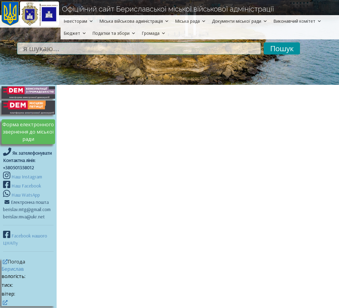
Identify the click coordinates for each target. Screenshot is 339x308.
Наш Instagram (27, 177)
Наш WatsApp (25, 195)
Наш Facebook (25, 186)
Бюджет (75, 33)
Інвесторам (78, 21)
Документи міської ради (239, 21)
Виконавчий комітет (297, 21)
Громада (154, 33)
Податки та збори (114, 33)
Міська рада (190, 21)
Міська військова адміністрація (134, 21)
